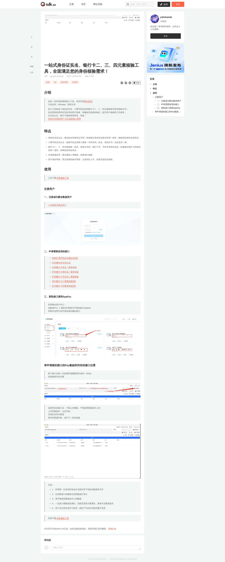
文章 (71, 4)
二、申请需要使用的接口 (168, 104)
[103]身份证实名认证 (61, 263)
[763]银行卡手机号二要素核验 (65, 276)
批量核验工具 (63, 178)
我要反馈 (112, 529)
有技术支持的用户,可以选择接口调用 (64, 119)
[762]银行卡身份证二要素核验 (65, 272)
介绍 (155, 84)
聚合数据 (88, 101)
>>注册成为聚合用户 (57, 205)
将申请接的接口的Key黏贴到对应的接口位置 (168, 111)
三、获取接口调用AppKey (168, 108)
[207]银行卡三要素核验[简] (64, 281)
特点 (155, 88)
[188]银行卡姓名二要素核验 (64, 267)
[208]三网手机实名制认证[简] (65, 258)
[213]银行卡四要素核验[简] (64, 286)
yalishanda (166, 17)
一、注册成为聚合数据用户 (169, 101)
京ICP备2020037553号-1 (97, 559)
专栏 (83, 4)
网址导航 (97, 4)
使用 (155, 93)
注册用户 (159, 97)
